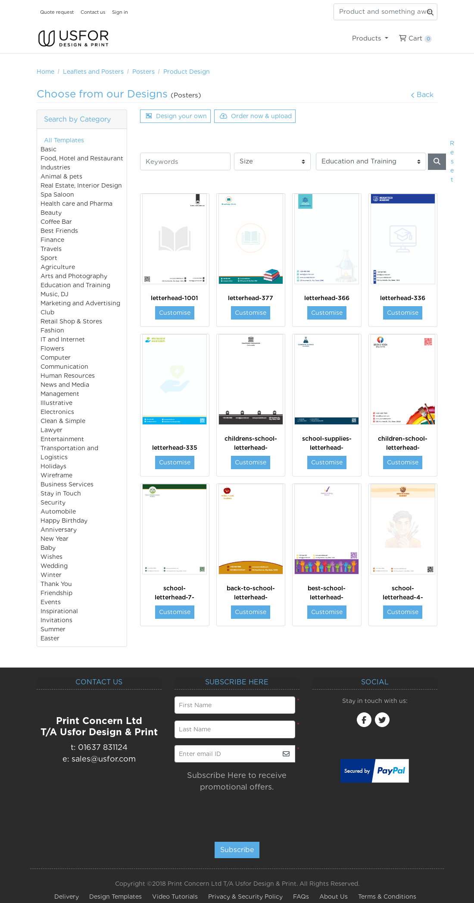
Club (47, 312)
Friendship (56, 592)
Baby (48, 547)
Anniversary (59, 529)
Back (422, 95)
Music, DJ (55, 294)
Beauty (51, 212)
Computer (56, 357)
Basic (48, 149)
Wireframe (56, 475)
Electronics (57, 411)
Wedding (54, 565)
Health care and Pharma (76, 203)
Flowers (52, 348)
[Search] (437, 162)
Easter (50, 638)
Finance (52, 239)
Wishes (51, 556)
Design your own (176, 116)
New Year (55, 538)
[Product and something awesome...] (385, 11)
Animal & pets (61, 176)
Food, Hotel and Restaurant (82, 158)
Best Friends (59, 230)
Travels (51, 248)
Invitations (56, 620)
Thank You (56, 583)
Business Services (67, 484)
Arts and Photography (74, 276)
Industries (55, 167)
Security (53, 502)
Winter (51, 574)
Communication (64, 366)
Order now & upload (256, 116)
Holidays (53, 466)
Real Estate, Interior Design (81, 185)
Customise (174, 312)
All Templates (64, 140)
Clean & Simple (63, 420)
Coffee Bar (56, 221)
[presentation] (227, 813)
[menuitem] (369, 38)
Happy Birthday (64, 520)
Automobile (58, 511)
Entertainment (62, 439)
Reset (452, 161)
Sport (49, 257)
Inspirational (59, 611)
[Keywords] (185, 161)
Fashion (52, 330)
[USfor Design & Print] (73, 38)
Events (51, 602)
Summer (53, 629)
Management (60, 393)
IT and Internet (63, 339)
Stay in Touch (61, 493)
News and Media (65, 384)
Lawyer (51, 429)
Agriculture (58, 266)
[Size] (272, 161)
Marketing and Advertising (80, 303)
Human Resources (68, 375)
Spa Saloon (57, 194)
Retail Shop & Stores (71, 321)
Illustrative (56, 402)
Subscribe (237, 850)
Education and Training (75, 285)
